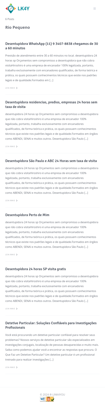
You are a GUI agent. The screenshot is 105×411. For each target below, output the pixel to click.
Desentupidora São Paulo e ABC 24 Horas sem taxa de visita (51, 161)
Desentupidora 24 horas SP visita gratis (35, 269)
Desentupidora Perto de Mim (27, 215)
